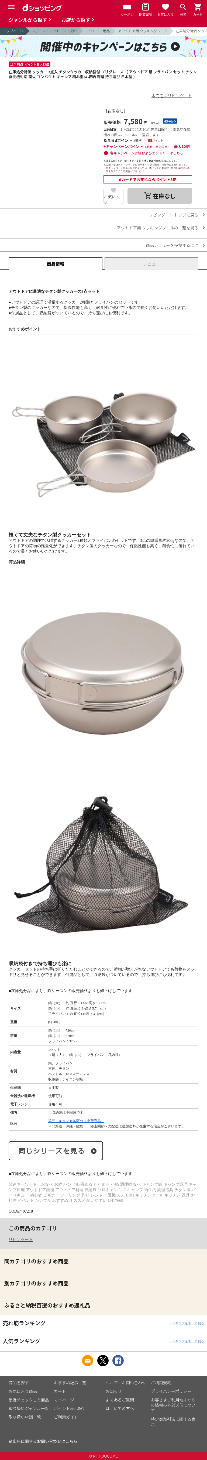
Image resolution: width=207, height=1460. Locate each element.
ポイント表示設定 (70, 1408)
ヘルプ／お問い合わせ (126, 1382)
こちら (71, 1441)
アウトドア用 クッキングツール (143, 30)
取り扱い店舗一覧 (25, 1417)
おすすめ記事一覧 (70, 1382)
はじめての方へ (120, 1408)
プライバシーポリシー (171, 1391)
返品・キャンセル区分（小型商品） (76, 1121)
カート (60, 1391)
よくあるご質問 (120, 1400)
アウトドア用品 (97, 30)
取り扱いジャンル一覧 (29, 1408)
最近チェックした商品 (29, 1400)
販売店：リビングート (171, 95)
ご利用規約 (161, 1382)
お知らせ (114, 1391)
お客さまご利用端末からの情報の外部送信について (173, 1405)
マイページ (64, 1400)
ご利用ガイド (66, 1417)
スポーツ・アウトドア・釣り (54, 30)
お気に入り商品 (23, 1391)
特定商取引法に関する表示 (173, 1421)
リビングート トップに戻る (173, 215)
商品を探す (19, 1382)
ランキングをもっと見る (186, 1323)
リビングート (21, 1239)
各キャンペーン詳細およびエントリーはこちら (147, 153)
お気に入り (112, 199)
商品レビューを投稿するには (172, 245)
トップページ (13, 30)
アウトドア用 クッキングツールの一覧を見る (157, 228)
